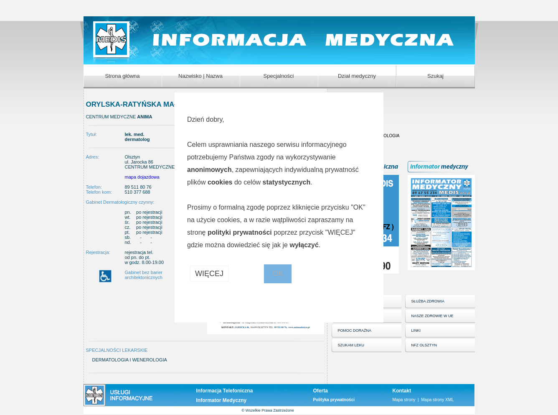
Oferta (320, 391)
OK (277, 273)
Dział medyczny (357, 76)
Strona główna (122, 76)
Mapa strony (404, 399)
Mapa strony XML (437, 399)
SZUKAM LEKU (351, 345)
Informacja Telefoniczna (224, 391)
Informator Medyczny (221, 400)
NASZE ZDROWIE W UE (432, 316)
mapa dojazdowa (142, 176)
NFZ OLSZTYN (424, 345)
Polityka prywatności (334, 399)
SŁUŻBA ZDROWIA (428, 301)
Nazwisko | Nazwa (200, 76)
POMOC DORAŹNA (355, 330)
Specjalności (279, 76)
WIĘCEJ (209, 273)
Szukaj (435, 76)
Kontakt (402, 391)
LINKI (416, 330)
